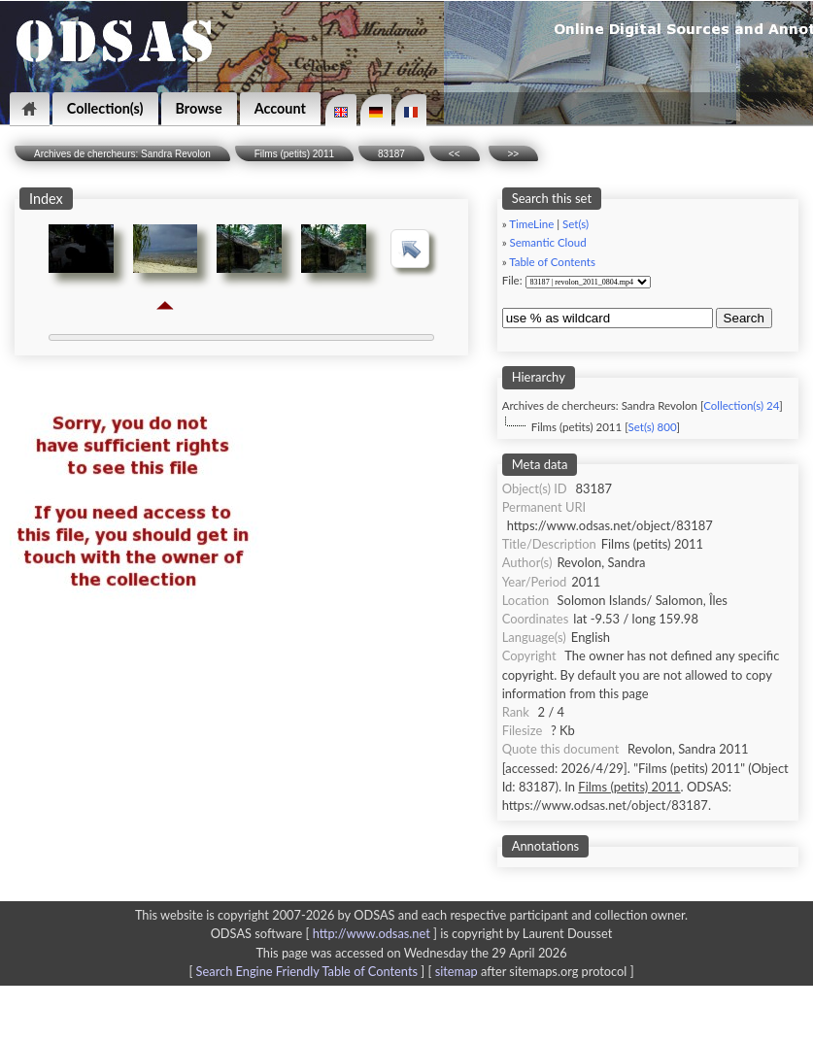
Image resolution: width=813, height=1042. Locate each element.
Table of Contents (552, 261)
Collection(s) (105, 108)
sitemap (456, 971)
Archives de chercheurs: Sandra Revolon (122, 154)
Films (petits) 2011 (294, 154)
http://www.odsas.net (371, 933)
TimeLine (531, 224)
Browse (199, 108)
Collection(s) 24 (741, 405)
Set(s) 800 (652, 426)
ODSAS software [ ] (326, 933)
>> (514, 154)
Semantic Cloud (548, 242)
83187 (391, 154)
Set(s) (575, 224)
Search (744, 318)
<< (454, 154)
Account (280, 108)
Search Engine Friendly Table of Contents (307, 971)
